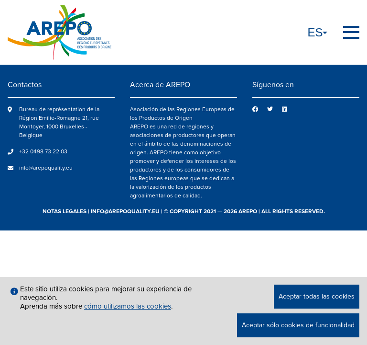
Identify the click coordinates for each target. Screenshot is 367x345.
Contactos (25, 85)
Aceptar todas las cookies (317, 296)
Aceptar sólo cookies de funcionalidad (298, 325)
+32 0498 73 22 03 (43, 151)
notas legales (64, 211)
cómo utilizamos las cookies (127, 306)
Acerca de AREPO (160, 85)
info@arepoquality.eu (46, 168)
